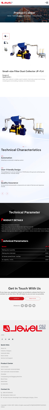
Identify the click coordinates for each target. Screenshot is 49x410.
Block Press (4, 379)
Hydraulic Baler (17, 16)
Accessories (27, 16)
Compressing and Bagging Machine (11, 376)
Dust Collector (37, 16)
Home (9, 16)
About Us (3, 348)
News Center (4, 356)
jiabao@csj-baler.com (9, 395)
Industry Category (6, 351)
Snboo (3, 407)
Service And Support (7, 358)
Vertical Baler (5, 367)
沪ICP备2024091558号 (35, 405)
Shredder (3, 374)
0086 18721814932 (8, 392)
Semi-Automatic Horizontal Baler (10, 369)
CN (44, 2)
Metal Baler (4, 381)
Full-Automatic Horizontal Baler (10, 372)
